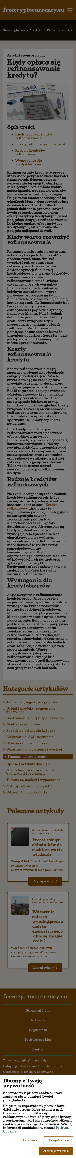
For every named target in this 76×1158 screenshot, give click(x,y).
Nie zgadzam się (58, 1140)
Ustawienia (30, 1140)
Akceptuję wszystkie (56, 1151)
